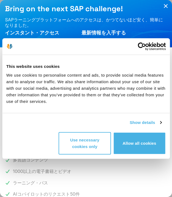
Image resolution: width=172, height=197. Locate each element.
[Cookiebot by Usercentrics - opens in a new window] (142, 46)
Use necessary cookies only (84, 143)
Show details (142, 122)
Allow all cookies (139, 143)
